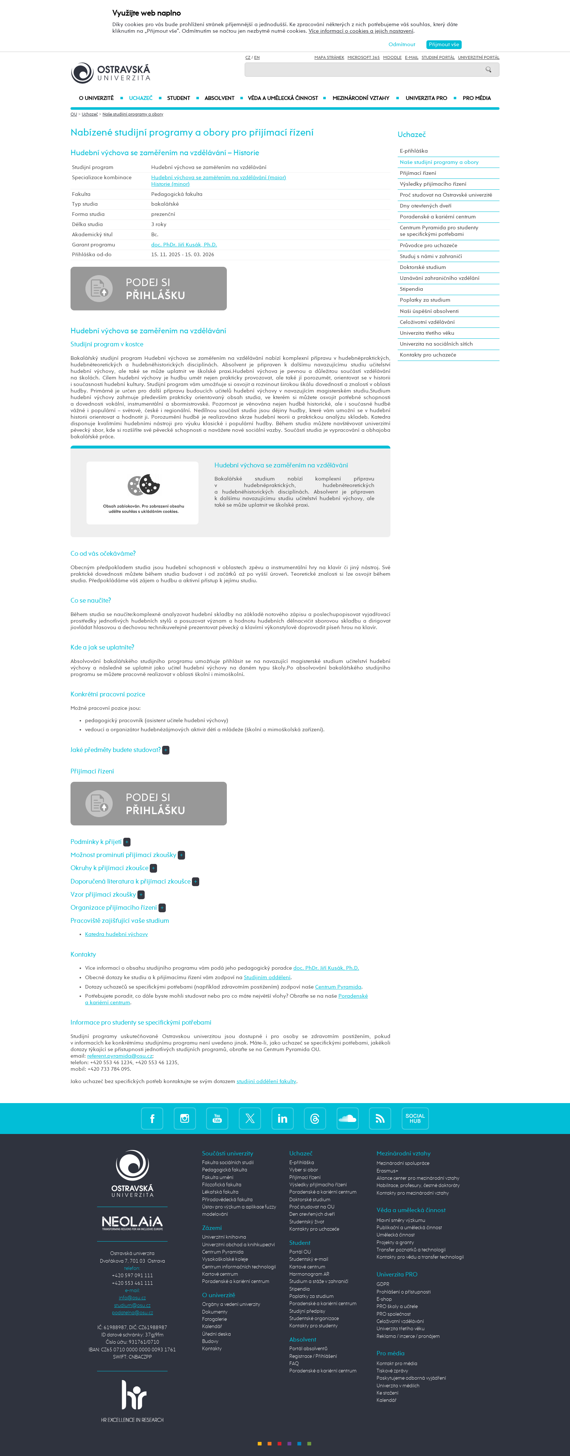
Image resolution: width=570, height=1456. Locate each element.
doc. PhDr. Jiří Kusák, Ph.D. (184, 245)
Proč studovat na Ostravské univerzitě (446, 195)
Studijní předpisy (307, 1311)
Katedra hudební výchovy (116, 934)
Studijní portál (438, 58)
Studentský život (306, 1221)
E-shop (384, 1299)
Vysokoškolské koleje (225, 1259)
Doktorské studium (423, 267)
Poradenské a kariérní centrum (438, 217)
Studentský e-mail (308, 1259)
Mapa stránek (329, 58)
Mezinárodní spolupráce (403, 1163)
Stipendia (411, 289)
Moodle (392, 58)
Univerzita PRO (431, 98)
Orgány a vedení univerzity (231, 1304)
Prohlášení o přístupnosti (404, 1292)
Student (183, 98)
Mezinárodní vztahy (366, 98)
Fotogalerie (214, 1319)
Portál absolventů (308, 1348)
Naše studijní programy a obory (133, 114)
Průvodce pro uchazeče (428, 245)
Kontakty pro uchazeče (428, 355)
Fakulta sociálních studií (228, 1162)
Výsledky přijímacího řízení (433, 184)
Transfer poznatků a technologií (411, 1249)
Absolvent (224, 98)
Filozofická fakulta (221, 1184)
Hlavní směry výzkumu (401, 1220)
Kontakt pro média (397, 1363)
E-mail (411, 58)
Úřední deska (216, 1334)
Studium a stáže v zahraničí (318, 1281)
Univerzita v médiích (398, 1385)
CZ (247, 58)
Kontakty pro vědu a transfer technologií (420, 1257)
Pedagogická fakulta (224, 1170)
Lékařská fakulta (220, 1192)
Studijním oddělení (267, 977)
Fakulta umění (217, 1177)
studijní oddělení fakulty (266, 1081)
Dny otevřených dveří (425, 206)
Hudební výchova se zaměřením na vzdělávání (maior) (218, 177)
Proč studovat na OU (311, 1207)
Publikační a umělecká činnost (409, 1227)
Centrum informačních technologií (239, 1267)
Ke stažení (387, 1393)
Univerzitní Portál (478, 58)
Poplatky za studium (425, 300)
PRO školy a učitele (397, 1306)
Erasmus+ (387, 1171)
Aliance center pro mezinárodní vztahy (418, 1178)
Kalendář (212, 1326)
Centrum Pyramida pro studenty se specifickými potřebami (439, 231)
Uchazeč (145, 98)
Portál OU (300, 1252)
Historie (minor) (170, 184)
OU (74, 114)
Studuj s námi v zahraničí (431, 256)
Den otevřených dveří (312, 1214)
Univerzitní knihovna (224, 1237)
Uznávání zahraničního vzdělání (439, 278)
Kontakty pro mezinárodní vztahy (413, 1193)
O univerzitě (101, 98)
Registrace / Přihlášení (313, 1356)
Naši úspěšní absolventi (429, 311)
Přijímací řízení (418, 173)
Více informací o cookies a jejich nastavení (361, 31)
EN (257, 58)
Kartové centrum (220, 1274)
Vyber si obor (303, 1170)
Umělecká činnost (396, 1235)
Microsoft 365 (364, 58)
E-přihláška (414, 151)
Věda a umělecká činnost (287, 98)
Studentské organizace (314, 1318)
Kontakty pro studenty (313, 1325)
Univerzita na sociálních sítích (436, 344)
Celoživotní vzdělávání (427, 322)
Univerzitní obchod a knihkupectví (238, 1244)
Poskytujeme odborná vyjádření (411, 1378)
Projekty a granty (395, 1242)
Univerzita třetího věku (427, 333)
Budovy (210, 1341)
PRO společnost (394, 1314)
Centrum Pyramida (338, 987)
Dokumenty (215, 1312)
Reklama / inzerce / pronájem (408, 1336)
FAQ (294, 1363)
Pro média (477, 98)
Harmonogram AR (309, 1274)
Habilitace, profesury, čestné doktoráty (418, 1185)
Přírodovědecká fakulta (227, 1199)
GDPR (383, 1284)
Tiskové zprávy (392, 1370)
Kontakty (212, 1348)
